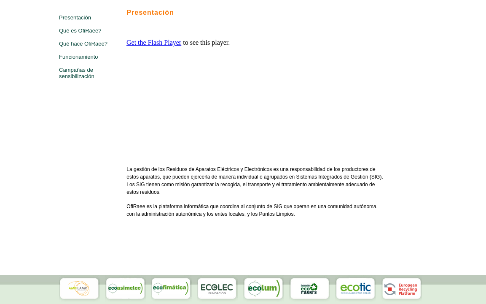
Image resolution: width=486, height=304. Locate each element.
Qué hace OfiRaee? (83, 44)
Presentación (75, 17)
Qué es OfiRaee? (80, 30)
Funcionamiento (78, 57)
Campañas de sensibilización (76, 73)
